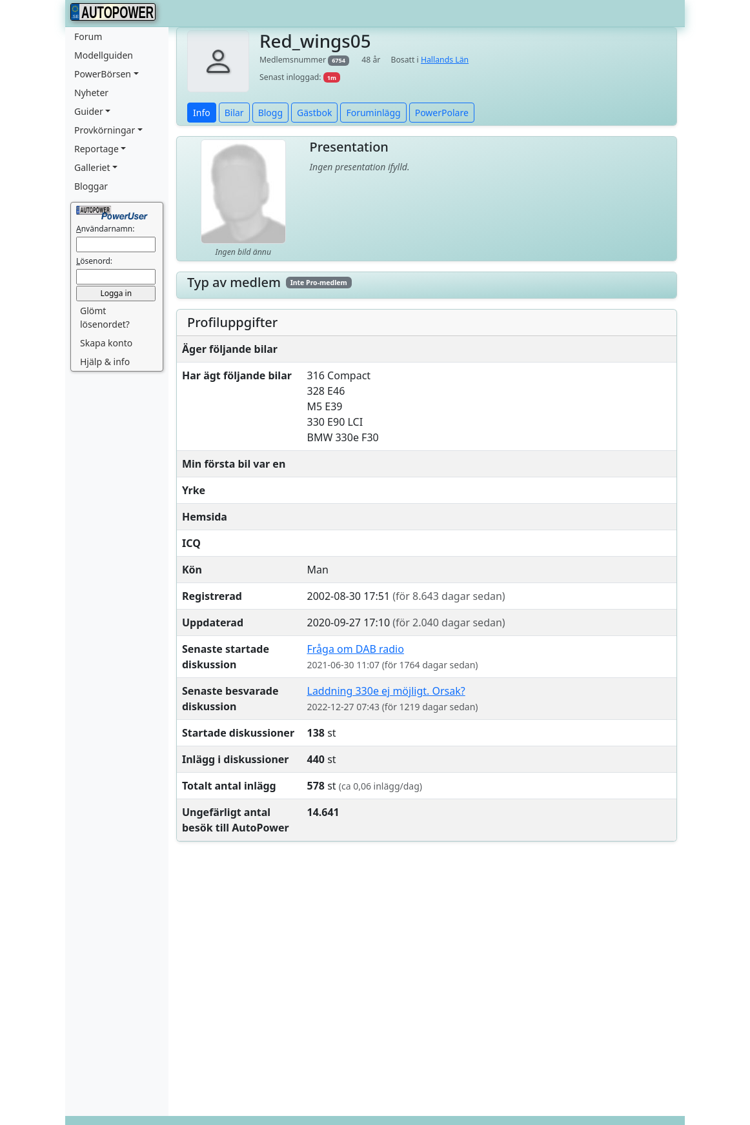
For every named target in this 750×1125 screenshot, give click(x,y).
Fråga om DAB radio (355, 649)
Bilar (234, 112)
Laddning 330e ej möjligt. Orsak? (386, 691)
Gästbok (314, 112)
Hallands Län (445, 59)
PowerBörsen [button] (102, 74)
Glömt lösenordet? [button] (105, 317)
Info (201, 112)
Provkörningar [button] (104, 130)
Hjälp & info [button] (105, 361)
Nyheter (91, 92)
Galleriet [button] (92, 167)
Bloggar (91, 186)
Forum (88, 36)
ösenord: (94, 260)
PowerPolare (442, 112)
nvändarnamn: (105, 228)
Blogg (270, 112)
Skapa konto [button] (106, 343)
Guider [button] (88, 111)
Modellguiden (103, 55)
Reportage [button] (96, 149)
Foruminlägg (373, 112)
